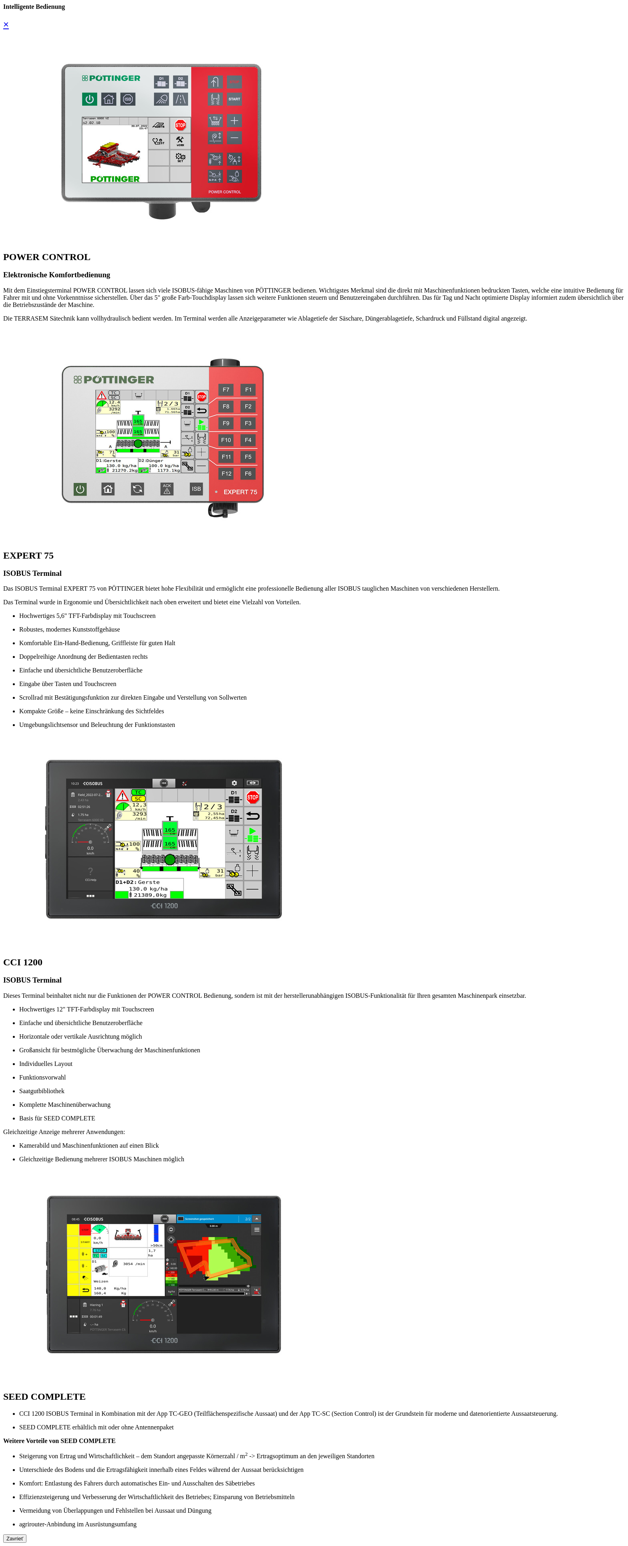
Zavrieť (14, 1539)
